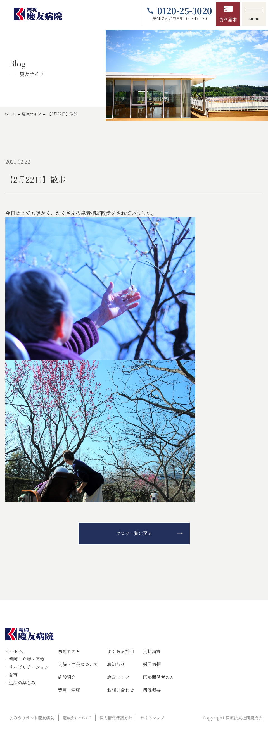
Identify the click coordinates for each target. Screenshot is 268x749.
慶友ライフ (31, 113)
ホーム (10, 113)
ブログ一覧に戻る (134, 533)
